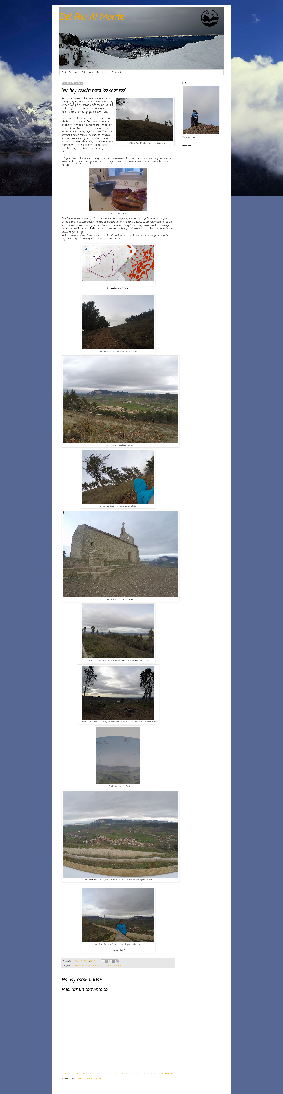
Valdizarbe (97, 965)
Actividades (87, 72)
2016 (75, 965)
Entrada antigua (166, 1073)
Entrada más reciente (73, 1073)
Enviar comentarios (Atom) (89, 1078)
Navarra (88, 965)
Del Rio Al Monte (91, 17)
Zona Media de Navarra (113, 965)
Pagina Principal (69, 72)
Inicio (121, 1073)
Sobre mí (116, 72)
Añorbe (80, 965)
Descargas (102, 72)
